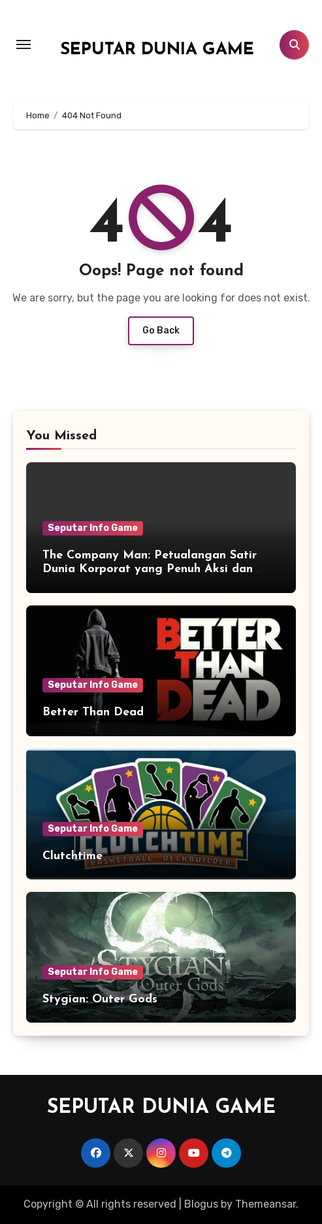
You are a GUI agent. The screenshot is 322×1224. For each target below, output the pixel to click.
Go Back (161, 330)
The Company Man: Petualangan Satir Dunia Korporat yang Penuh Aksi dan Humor (149, 569)
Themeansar (265, 1204)
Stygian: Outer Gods (99, 999)
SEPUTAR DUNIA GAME (157, 50)
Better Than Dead (93, 712)
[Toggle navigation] (23, 44)
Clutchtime (72, 856)
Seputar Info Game (93, 528)
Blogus (201, 1204)
